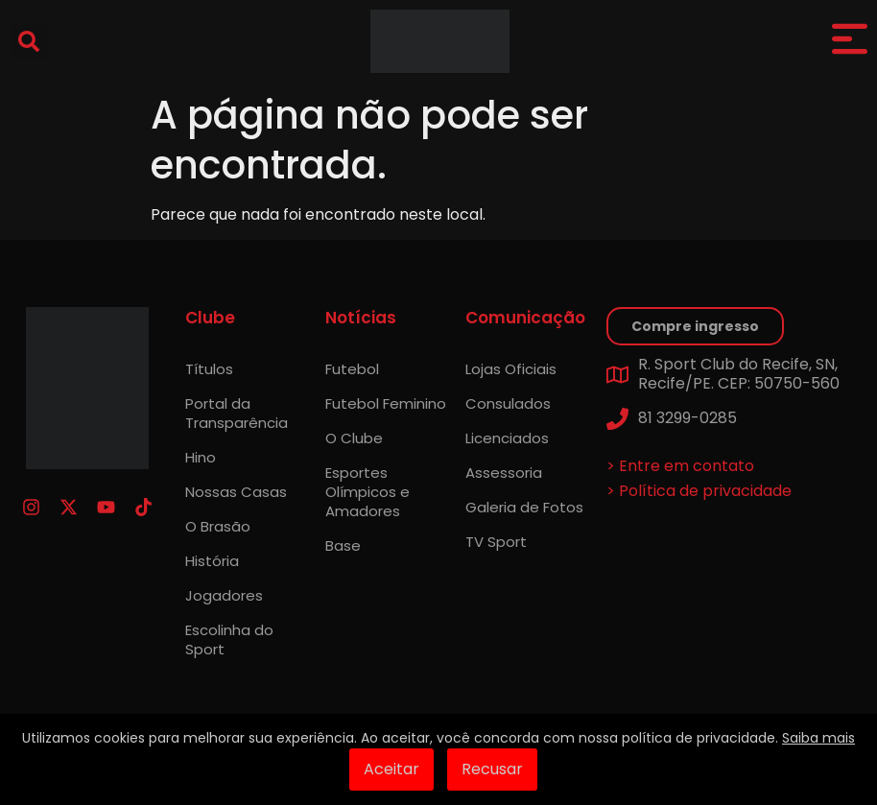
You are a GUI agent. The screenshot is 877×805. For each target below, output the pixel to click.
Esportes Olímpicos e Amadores (367, 491)
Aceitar (391, 769)
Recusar (492, 769)
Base (343, 545)
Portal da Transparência (236, 413)
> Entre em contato (680, 466)
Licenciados (507, 438)
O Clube (354, 438)
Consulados (508, 403)
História (212, 561)
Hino (200, 457)
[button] (29, 41)
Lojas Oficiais (511, 369)
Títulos (209, 369)
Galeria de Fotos (524, 507)
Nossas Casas (236, 492)
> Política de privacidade (699, 491)
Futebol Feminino (385, 403)
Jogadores (224, 595)
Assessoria (503, 472)
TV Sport (496, 542)
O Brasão (217, 526)
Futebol (352, 369)
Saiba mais (818, 737)
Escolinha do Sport (229, 639)
